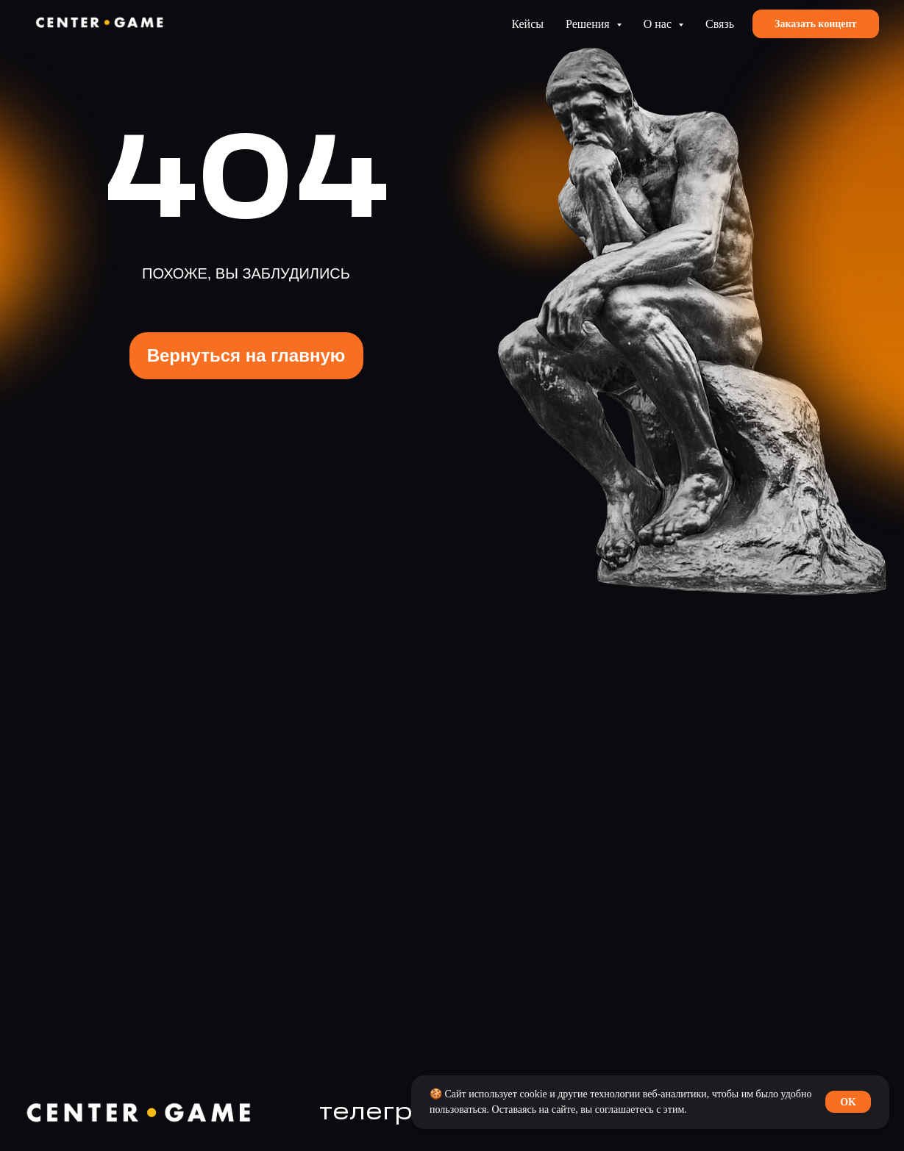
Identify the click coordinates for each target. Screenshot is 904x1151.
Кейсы (527, 24)
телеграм (384, 1113)
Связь (719, 24)
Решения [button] (589, 24)
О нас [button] (659, 24)
